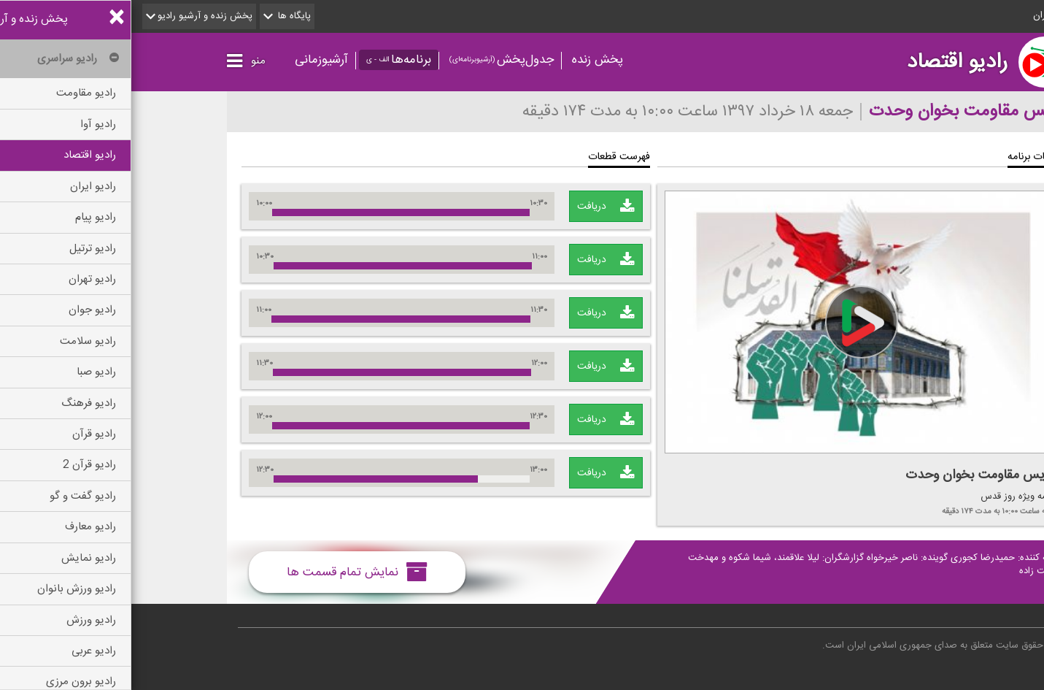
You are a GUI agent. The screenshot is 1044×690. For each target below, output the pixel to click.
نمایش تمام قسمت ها (225, 572)
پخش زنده (466, 60)
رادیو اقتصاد (826, 62)
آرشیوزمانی (190, 60)
